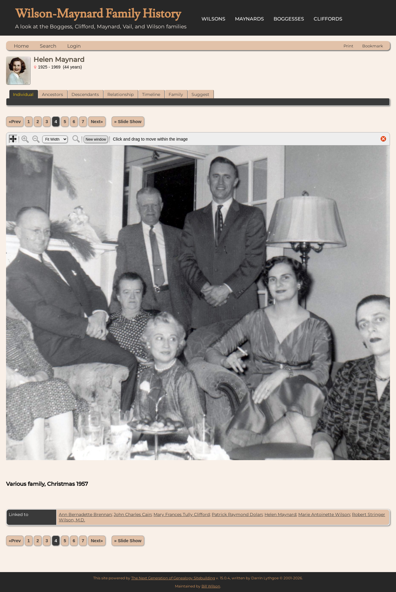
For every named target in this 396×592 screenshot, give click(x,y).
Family (176, 94)
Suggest (200, 94)
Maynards (249, 19)
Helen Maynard (280, 514)
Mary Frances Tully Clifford (182, 514)
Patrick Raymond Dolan (237, 514)
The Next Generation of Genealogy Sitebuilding (173, 578)
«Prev (15, 121)
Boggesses (289, 19)
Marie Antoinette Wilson (324, 514)
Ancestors (52, 94)
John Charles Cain (132, 514)
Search (48, 46)
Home (21, 46)
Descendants (85, 94)
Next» (97, 121)
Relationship (120, 94)
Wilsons (213, 19)
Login (74, 46)
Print (348, 45)
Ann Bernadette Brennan (85, 514)
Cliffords (328, 19)
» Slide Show (127, 121)
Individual (23, 94)
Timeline (151, 94)
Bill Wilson (210, 586)
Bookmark (372, 45)
